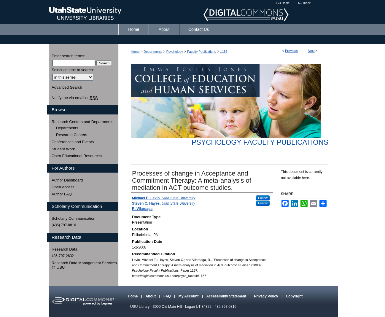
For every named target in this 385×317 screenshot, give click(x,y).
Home (135, 51)
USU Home (282, 3)
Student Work (63, 149)
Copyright (294, 296)
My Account (189, 296)
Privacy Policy (266, 296)
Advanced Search (67, 87)
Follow (263, 198)
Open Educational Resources (77, 156)
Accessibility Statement (226, 296)
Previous (291, 50)
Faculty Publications (201, 51)
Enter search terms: (68, 56)
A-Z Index (304, 3)
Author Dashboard (67, 180)
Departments (153, 51)
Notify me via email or (75, 97)
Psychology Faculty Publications (260, 142)
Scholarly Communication (73, 218)
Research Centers (71, 135)
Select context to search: (73, 70)
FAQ (167, 296)
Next (311, 50)
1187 (223, 51)
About (151, 296)
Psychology (174, 51)
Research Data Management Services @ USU (84, 265)
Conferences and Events (73, 142)
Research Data (64, 249)
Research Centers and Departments (82, 122)
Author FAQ (62, 194)
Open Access (63, 187)
